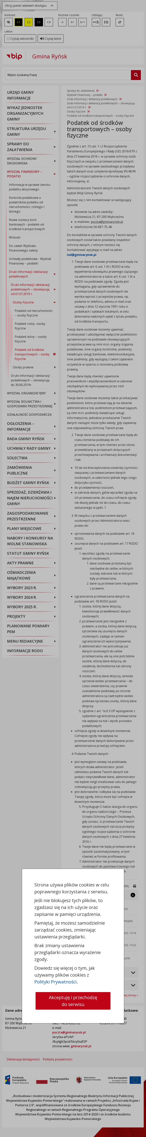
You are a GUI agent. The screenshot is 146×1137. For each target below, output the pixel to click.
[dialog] (73, 568)
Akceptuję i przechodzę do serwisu (73, 1000)
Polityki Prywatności (55, 981)
